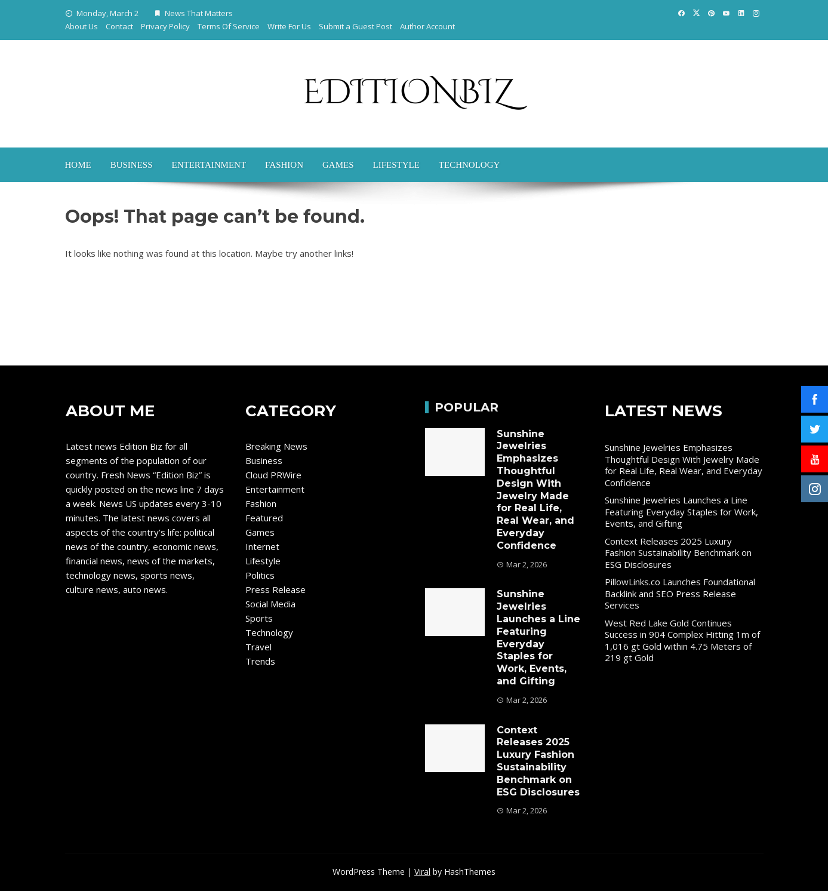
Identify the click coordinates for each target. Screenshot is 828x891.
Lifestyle (396, 165)
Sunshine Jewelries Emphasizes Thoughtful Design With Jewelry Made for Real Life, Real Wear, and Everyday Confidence (535, 489)
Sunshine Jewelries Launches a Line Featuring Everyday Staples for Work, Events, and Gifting (538, 637)
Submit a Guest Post (355, 26)
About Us (81, 26)
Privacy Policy (165, 26)
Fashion (284, 165)
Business (131, 165)
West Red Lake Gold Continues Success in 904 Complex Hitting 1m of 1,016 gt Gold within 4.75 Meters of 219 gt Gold (682, 640)
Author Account (427, 26)
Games (338, 165)
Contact (119, 26)
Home (78, 165)
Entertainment (209, 165)
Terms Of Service (229, 26)
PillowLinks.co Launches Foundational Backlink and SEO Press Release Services (680, 593)
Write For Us (289, 26)
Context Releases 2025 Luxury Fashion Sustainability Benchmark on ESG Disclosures (538, 761)
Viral (422, 871)
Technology (469, 165)
